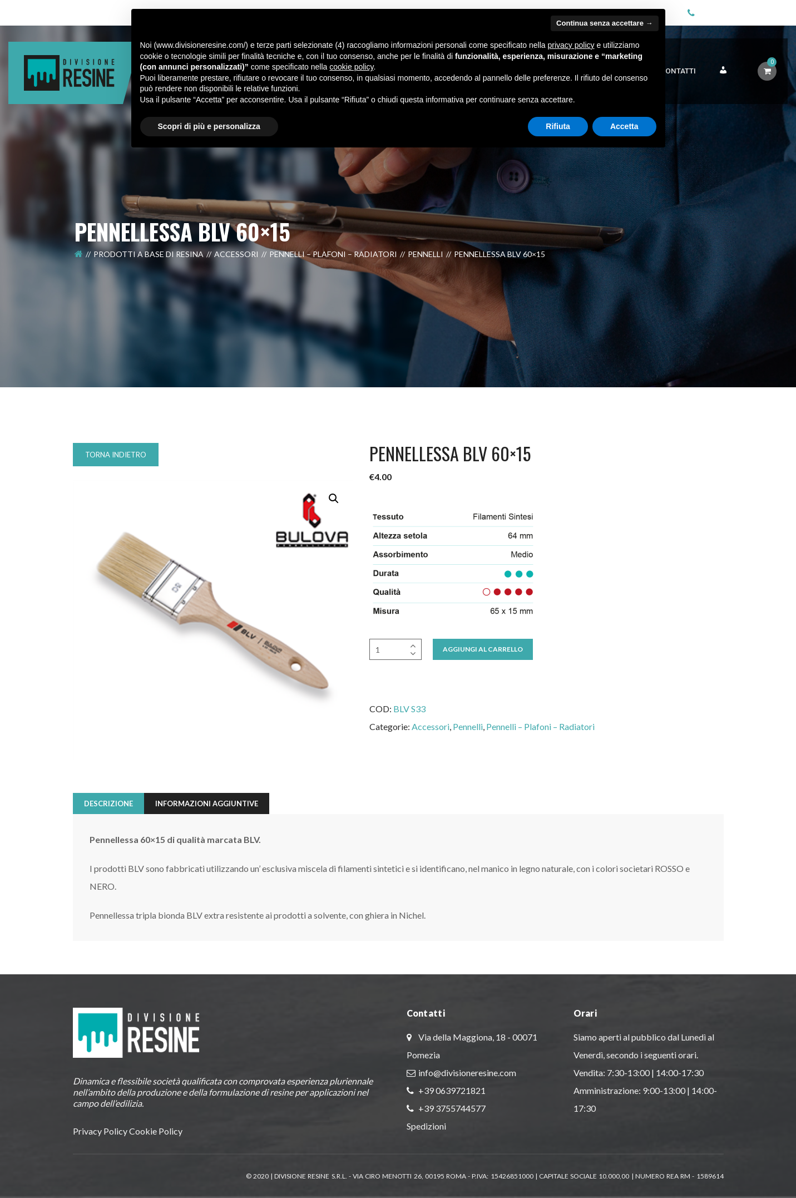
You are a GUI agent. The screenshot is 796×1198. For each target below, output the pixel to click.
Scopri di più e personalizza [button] (209, 126)
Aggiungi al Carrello (483, 649)
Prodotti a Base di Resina (148, 265)
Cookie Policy (155, 1131)
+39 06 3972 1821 (738, 11)
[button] (334, 499)
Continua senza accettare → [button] (604, 23)
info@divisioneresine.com (467, 1072)
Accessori (236, 265)
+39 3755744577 (451, 1108)
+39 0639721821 (451, 1090)
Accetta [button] (624, 126)
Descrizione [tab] (108, 803)
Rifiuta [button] (558, 126)
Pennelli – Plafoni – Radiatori (333, 265)
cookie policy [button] (351, 66)
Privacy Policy (100, 1131)
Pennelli (425, 265)
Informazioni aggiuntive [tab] (206, 803)
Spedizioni (426, 1126)
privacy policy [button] (570, 45)
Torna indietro (115, 454)
